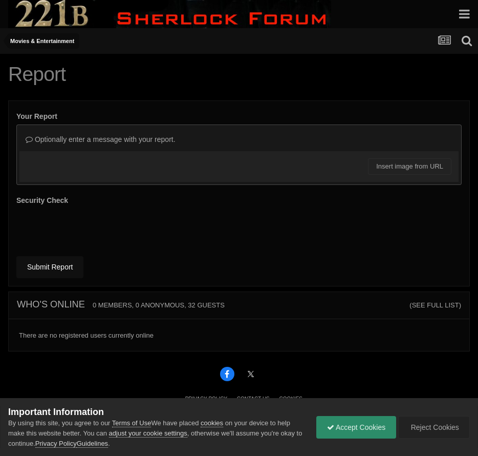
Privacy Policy (56, 443)
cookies (212, 423)
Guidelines (92, 443)
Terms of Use (131, 423)
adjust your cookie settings (148, 433)
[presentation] (94, 228)
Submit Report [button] (50, 267)
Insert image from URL (409, 166)
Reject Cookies (434, 427)
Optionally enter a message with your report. (101, 139)
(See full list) (435, 305)
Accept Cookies (356, 427)
